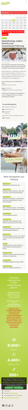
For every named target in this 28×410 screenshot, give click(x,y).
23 (21, 25)
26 (6, 28)
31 (24, 28)
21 (13, 25)
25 (2, 28)
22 (17, 25)
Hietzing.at (5, 3)
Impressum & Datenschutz (11, 397)
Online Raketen (13, 393)
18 (2, 25)
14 (13, 23)
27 (10, 28)
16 (21, 23)
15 (17, 23)
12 (6, 23)
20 (10, 25)
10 (24, 20)
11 (2, 23)
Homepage (7, 118)
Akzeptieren (9, 387)
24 (25, 25)
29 (17, 28)
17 (24, 23)
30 (21, 28)
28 (13, 28)
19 (6, 25)
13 (10, 23)
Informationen (18, 387)
